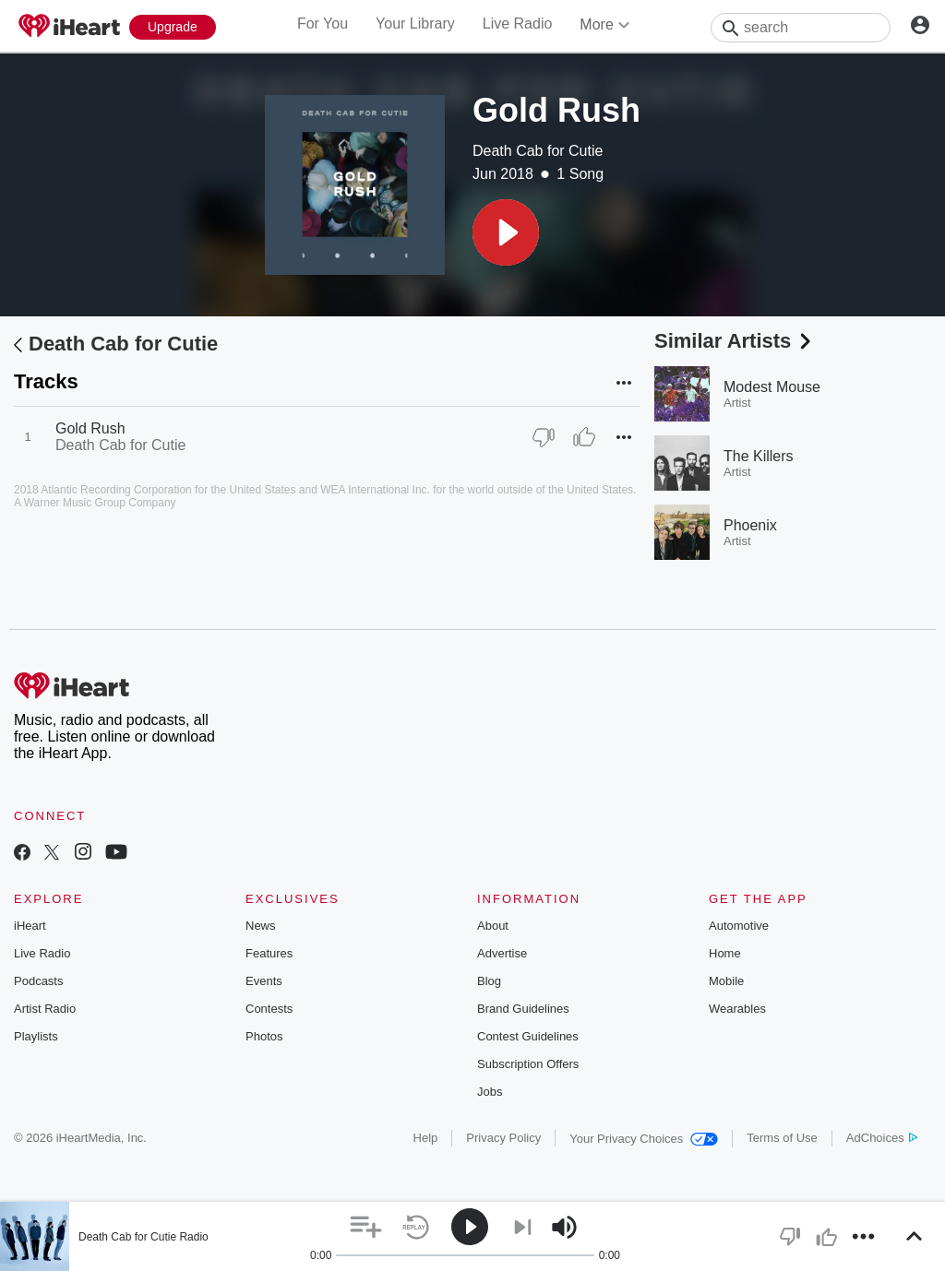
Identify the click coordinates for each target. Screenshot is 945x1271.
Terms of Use (782, 1138)
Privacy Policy (503, 1138)
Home (725, 953)
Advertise (502, 953)
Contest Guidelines (528, 1036)
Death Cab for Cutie (537, 151)
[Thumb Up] (584, 437)
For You (322, 23)
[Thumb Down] (543, 437)
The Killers (759, 456)
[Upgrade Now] (172, 27)
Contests (269, 1009)
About (492, 925)
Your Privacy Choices (643, 1139)
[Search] (801, 27)
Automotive (739, 925)
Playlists (36, 1036)
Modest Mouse (772, 387)
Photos (263, 1036)
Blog (489, 981)
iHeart (30, 925)
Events (263, 981)
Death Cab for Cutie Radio (143, 1236)
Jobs (489, 1092)
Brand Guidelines (523, 1009)
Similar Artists (734, 340)
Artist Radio (45, 1009)
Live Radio (518, 23)
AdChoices (881, 1138)
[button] (505, 232)
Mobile (726, 981)
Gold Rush (90, 428)
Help (425, 1138)
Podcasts (38, 981)
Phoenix (750, 525)
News (260, 925)
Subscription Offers (528, 1064)
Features (269, 953)
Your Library (415, 23)
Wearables (737, 1009)
